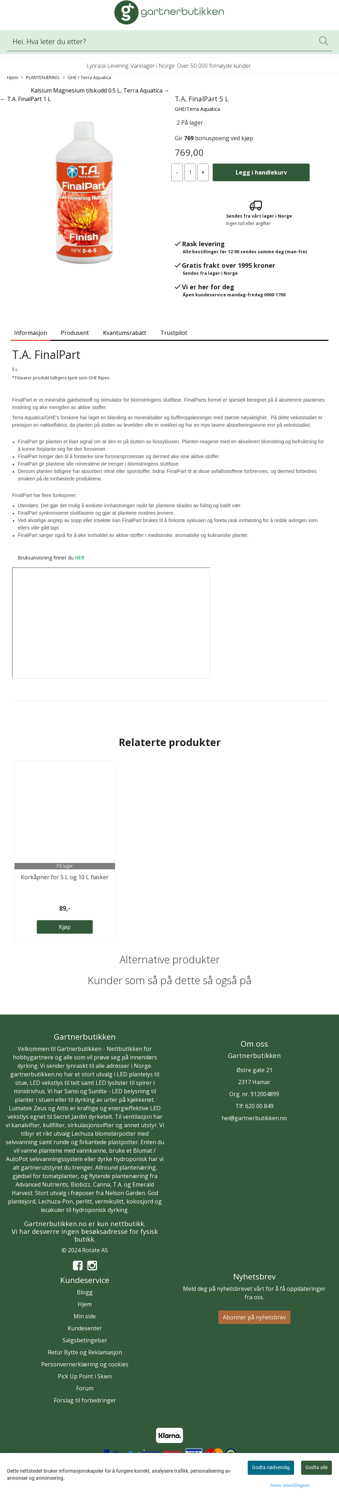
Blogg (85, 1292)
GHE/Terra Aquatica (197, 109)
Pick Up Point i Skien (85, 1376)
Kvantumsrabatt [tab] (124, 333)
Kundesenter (85, 1328)
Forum (84, 1388)
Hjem (12, 77)
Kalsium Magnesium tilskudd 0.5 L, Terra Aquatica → (100, 90)
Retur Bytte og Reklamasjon (85, 1352)
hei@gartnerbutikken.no (254, 1118)
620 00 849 (259, 1106)
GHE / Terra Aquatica (87, 77)
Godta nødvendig (271, 1467)
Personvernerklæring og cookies (84, 1364)
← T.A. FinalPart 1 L (25, 99)
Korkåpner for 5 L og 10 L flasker (65, 877)
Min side (85, 1316)
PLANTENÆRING (40, 77)
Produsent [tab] (75, 333)
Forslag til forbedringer (85, 1400)
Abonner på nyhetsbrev (254, 1317)
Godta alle (316, 1467)
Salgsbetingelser (85, 1340)
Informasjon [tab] (30, 333)
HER (80, 557)
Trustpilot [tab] (173, 333)
